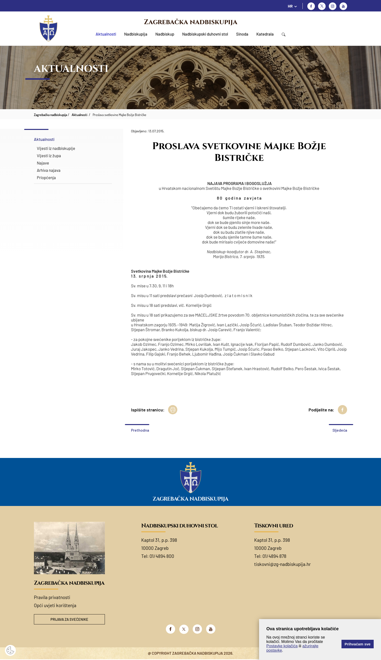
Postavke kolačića (282, 646)
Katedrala (265, 33)
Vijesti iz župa (49, 155)
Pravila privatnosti (52, 597)
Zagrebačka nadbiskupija (190, 22)
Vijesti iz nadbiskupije (56, 148)
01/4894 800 (162, 556)
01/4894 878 (274, 556)
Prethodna (140, 430)
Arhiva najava (48, 170)
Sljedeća (339, 430)
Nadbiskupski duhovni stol (205, 33)
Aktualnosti (106, 33)
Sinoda (242, 33)
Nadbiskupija (135, 33)
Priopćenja (46, 177)
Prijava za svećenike (69, 619)
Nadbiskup (164, 33)
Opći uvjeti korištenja (55, 605)
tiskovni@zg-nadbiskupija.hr (282, 564)
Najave (43, 162)
